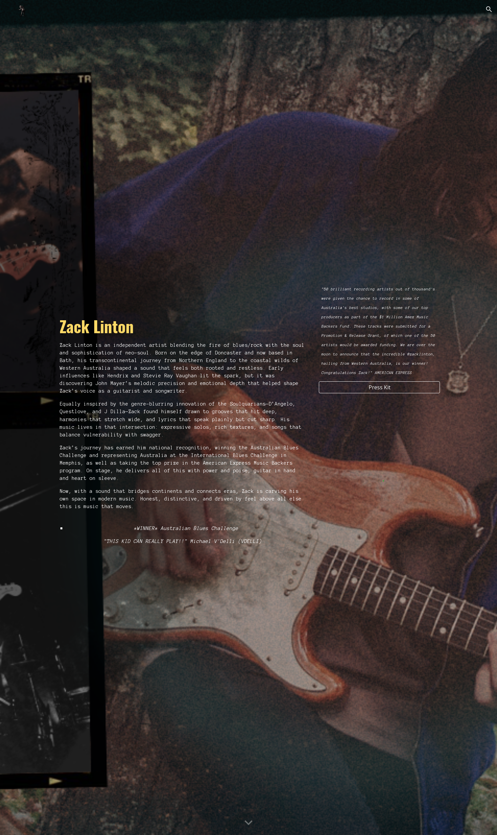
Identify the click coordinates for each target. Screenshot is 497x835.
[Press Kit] (379, 387)
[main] (183, 413)
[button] (489, 9)
